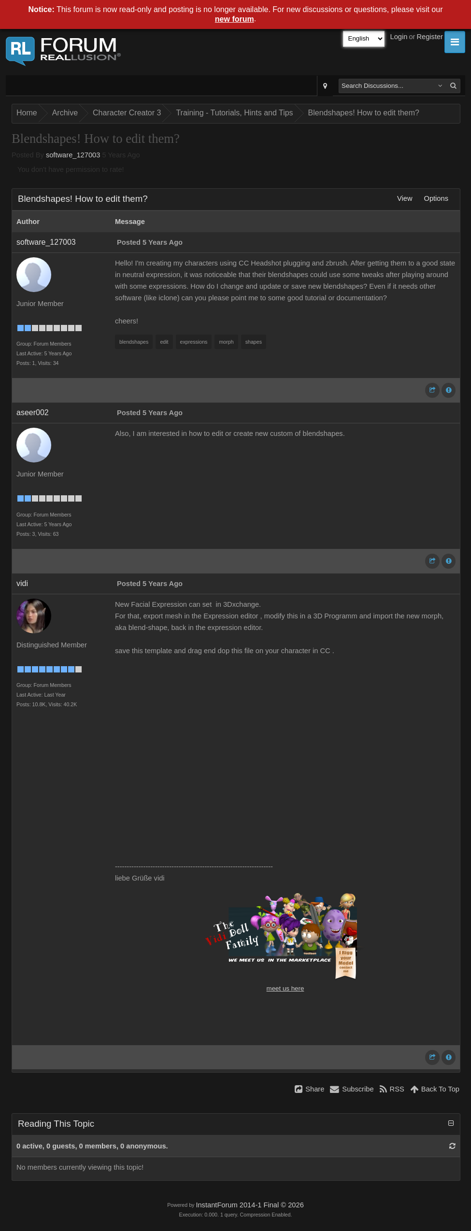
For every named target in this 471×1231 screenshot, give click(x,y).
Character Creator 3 (127, 113)
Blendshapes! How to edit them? (363, 113)
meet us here (285, 988)
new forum (234, 19)
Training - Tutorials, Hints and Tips (234, 113)
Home (26, 113)
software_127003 (73, 155)
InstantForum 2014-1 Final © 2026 (249, 1205)
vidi (22, 583)
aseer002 (32, 412)
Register (429, 37)
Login (399, 37)
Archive (65, 113)
